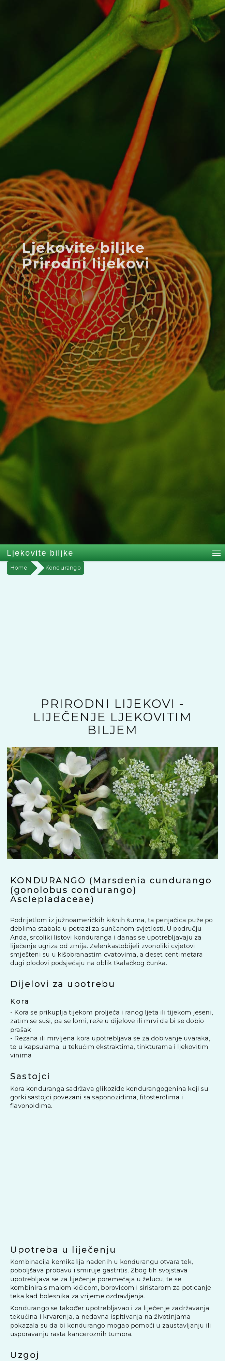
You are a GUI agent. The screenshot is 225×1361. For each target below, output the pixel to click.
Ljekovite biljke (40, 552)
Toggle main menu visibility (217, 552)
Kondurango (63, 567)
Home (18, 567)
